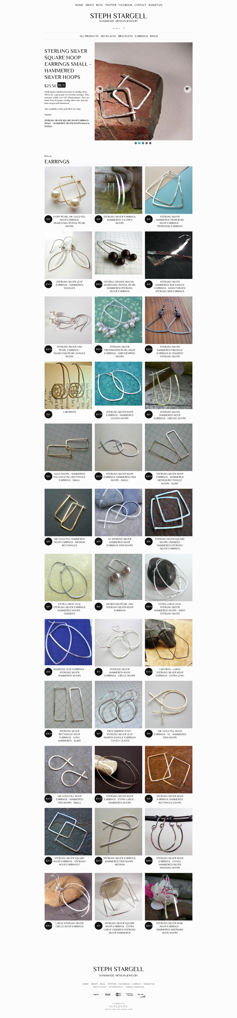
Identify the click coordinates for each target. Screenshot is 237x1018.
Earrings (141, 36)
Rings (154, 36)
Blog (99, 5)
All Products (89, 36)
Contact (140, 5)
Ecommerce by (118, 1003)
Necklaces (108, 36)
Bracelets (125, 36)
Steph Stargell (118, 16)
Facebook (125, 5)
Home (79, 5)
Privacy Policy (100, 987)
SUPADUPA (118, 1006)
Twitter (110, 5)
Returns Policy (116, 987)
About (89, 5)
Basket (155, 5)
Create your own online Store (119, 1009)
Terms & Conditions (134, 987)
